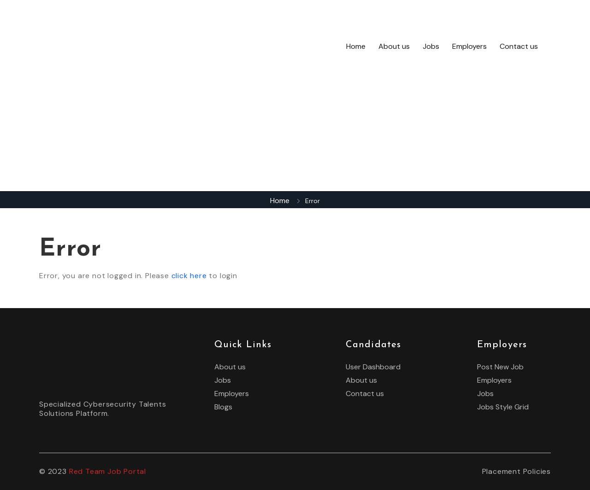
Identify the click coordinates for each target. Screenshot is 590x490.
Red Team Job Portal (107, 471)
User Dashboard (373, 367)
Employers (469, 46)
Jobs (431, 46)
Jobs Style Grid (503, 407)
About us (394, 46)
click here (189, 275)
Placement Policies (516, 471)
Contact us (519, 46)
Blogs (223, 407)
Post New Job (500, 367)
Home (356, 46)
